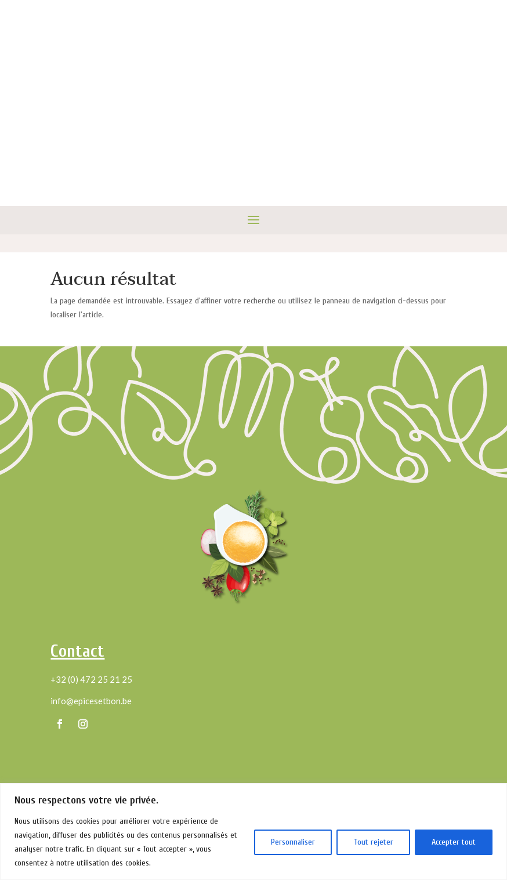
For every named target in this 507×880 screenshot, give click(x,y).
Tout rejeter (373, 842)
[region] (253, 831)
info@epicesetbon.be (91, 701)
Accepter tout (454, 842)
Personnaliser (293, 842)
